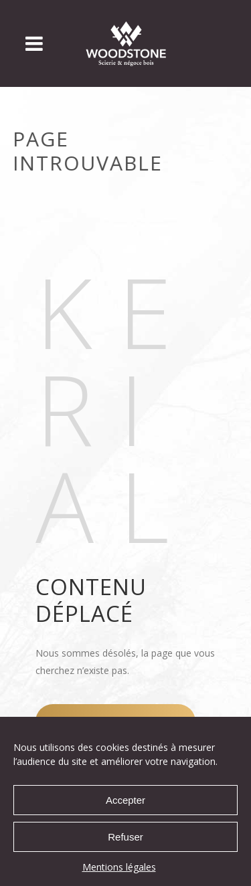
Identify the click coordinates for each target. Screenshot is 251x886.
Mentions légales (119, 867)
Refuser (125, 837)
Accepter (125, 800)
